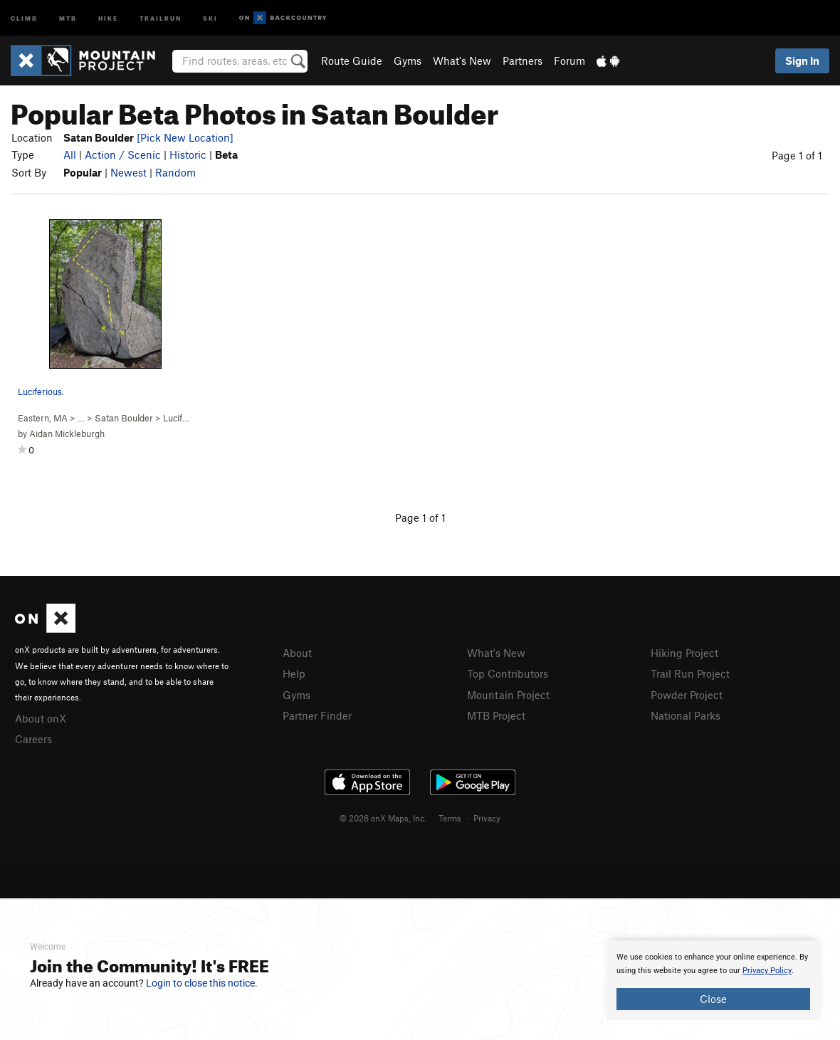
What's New (462, 60)
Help (294, 673)
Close (713, 998)
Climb (24, 17)
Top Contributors (507, 673)
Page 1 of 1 (797, 155)
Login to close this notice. (202, 983)
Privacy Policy (767, 970)
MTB (68, 17)
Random (175, 172)
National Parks (685, 715)
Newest (128, 172)
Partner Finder (317, 715)
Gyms (407, 60)
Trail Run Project (690, 673)
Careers (33, 738)
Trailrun (161, 17)
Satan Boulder (124, 418)
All (69, 154)
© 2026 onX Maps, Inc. (383, 818)
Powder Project (687, 694)
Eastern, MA (43, 418)
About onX (40, 718)
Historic (187, 154)
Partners (522, 60)
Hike (108, 17)
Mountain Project (508, 694)
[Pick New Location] (185, 137)
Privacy (486, 818)
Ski (210, 17)
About (297, 652)
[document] (713, 980)
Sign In (802, 60)
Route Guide (351, 60)
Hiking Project (684, 652)
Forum (569, 60)
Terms (450, 818)
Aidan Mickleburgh (67, 433)
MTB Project (496, 715)
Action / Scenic (123, 154)
